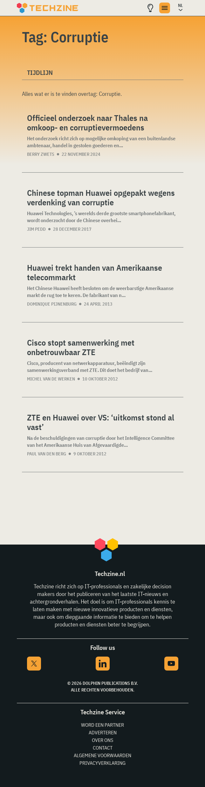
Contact (103, 747)
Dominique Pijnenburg (52, 304)
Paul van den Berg (46, 454)
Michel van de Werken (51, 379)
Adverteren (103, 732)
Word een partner (102, 725)
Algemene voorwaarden (102, 755)
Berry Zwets (40, 154)
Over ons (102, 740)
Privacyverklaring (102, 763)
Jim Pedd (36, 229)
